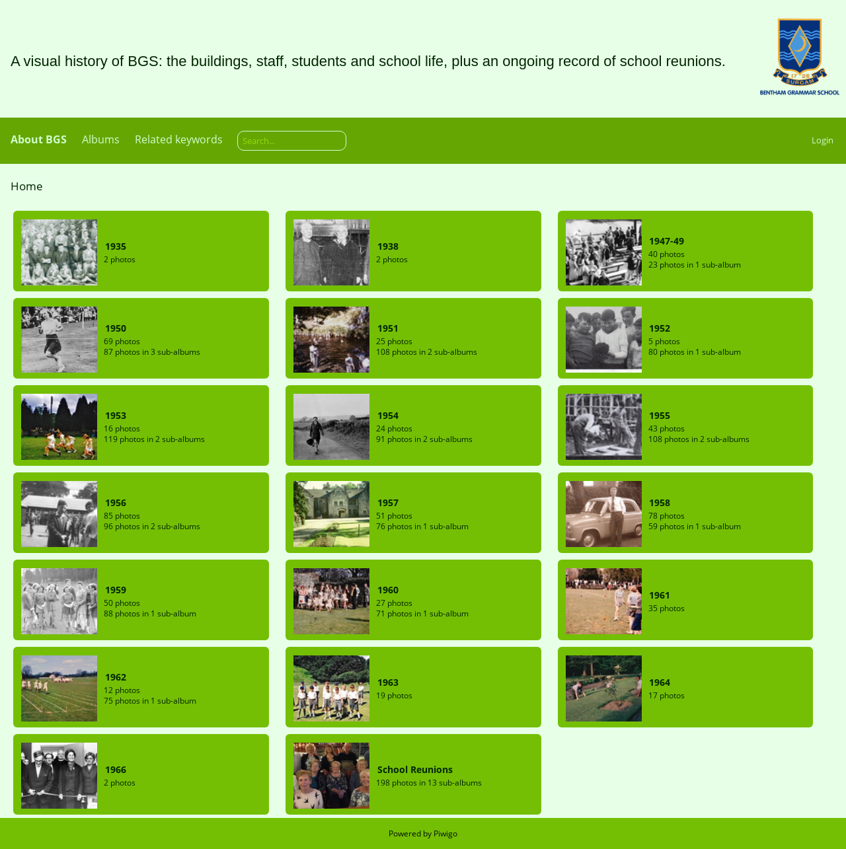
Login (822, 140)
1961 (659, 595)
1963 (388, 682)
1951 (388, 328)
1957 (388, 502)
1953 (115, 415)
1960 (388, 589)
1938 (388, 246)
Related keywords (179, 139)
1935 (115, 246)
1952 (659, 328)
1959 (115, 589)
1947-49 (666, 241)
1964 (659, 682)
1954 (388, 415)
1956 (115, 502)
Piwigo (445, 833)
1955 (659, 415)
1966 (115, 769)
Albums (101, 139)
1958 (659, 502)
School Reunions (415, 769)
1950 (115, 328)
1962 (115, 677)
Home (27, 186)
